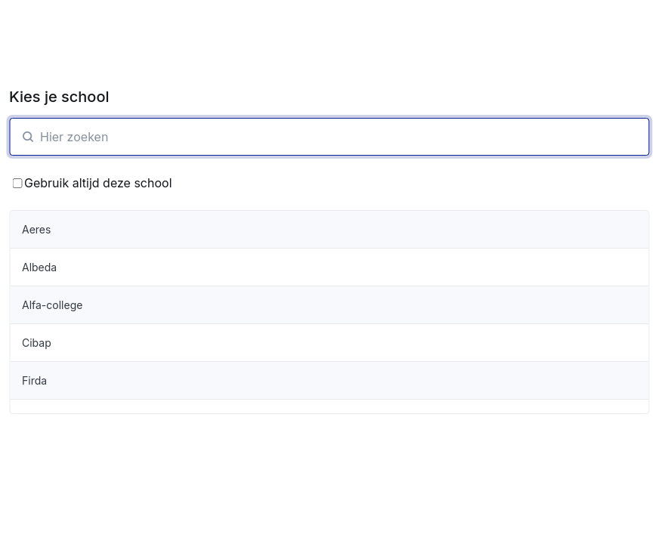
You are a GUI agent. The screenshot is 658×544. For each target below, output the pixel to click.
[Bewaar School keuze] (17, 183)
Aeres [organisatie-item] (36, 229)
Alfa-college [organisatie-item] (52, 304)
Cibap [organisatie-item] (36, 342)
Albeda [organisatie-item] (39, 267)
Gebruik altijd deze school (92, 182)
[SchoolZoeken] (329, 137)
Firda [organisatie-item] (34, 380)
